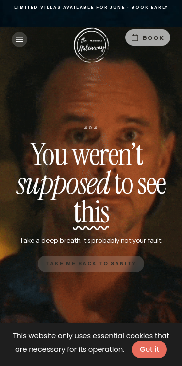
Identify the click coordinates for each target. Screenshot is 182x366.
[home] (91, 45)
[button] (19, 39)
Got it (149, 349)
